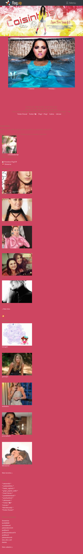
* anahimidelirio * (8, 486)
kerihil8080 (5, 523)
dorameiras (5, 521)
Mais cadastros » (7, 547)
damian (4, 542)
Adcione (58, 114)
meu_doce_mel (7, 540)
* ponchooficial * (7, 498)
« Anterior (31, 89)
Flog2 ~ (41, 114)
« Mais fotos (6, 309)
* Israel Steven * (7, 493)
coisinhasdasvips (13, 155)
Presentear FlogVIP (9, 162)
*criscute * (5, 505)
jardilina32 (5, 530)
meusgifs (5, 347)
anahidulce (5, 406)
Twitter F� (32, 114)
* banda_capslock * (8, 488)
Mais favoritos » (7, 473)
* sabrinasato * (7, 500)
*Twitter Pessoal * (8, 510)
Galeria (51, 114)
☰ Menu (71, 2)
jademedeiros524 (7, 528)
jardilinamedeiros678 (9, 533)
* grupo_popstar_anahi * (10, 491)
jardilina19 (5, 535)
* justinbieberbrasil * (8, 496)
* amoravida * (6, 483)
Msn (64, 114)
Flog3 (45, 114)
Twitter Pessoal (22, 114)
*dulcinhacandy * (7, 508)
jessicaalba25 (6, 436)
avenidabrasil (6, 525)
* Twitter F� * (7, 503)
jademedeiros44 (7, 537)
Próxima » (52, 89)
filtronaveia (5, 466)
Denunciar (6, 164)
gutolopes (5, 377)
